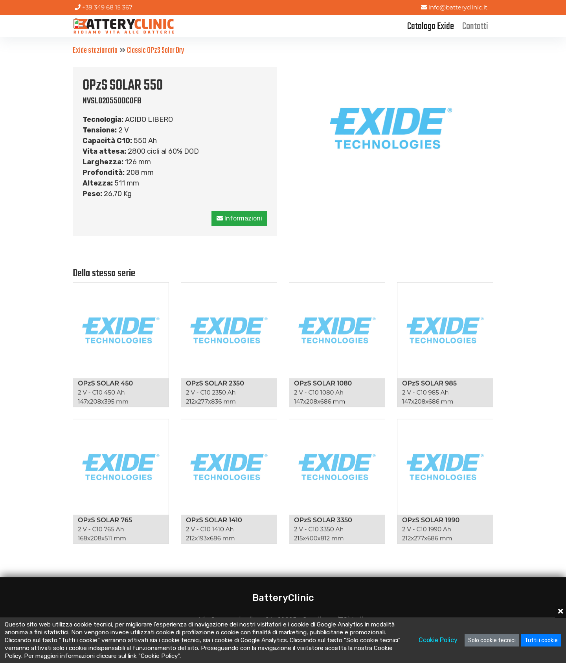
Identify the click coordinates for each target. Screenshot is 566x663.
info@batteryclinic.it (454, 7)
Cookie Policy (438, 640)
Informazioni (240, 218)
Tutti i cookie (541, 640)
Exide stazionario (95, 50)
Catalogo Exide (430, 26)
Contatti (475, 26)
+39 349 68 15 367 (103, 7)
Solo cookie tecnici (492, 640)
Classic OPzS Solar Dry (155, 50)
